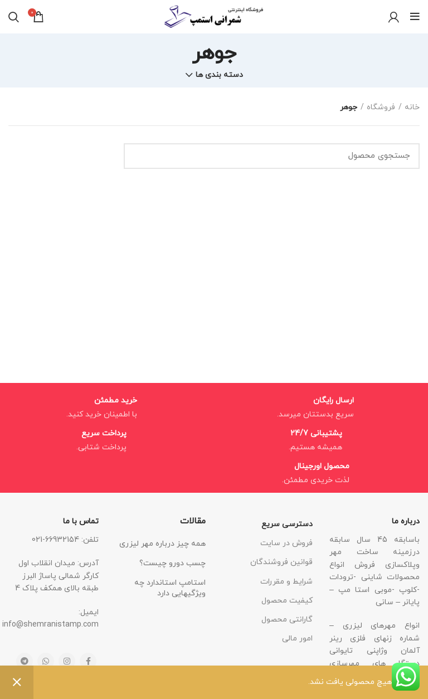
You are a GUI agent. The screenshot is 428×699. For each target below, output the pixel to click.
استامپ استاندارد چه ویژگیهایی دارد (170, 588)
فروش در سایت (286, 543)
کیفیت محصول (287, 600)
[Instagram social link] (67, 661)
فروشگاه (381, 107)
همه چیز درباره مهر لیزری (162, 543)
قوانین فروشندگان (281, 562)
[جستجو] (272, 156)
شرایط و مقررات (286, 581)
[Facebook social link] (88, 661)
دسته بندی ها (219, 75)
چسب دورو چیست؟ (172, 563)
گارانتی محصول (287, 619)
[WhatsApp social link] (45, 661)
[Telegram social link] (24, 661)
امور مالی (297, 638)
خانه (412, 107)
